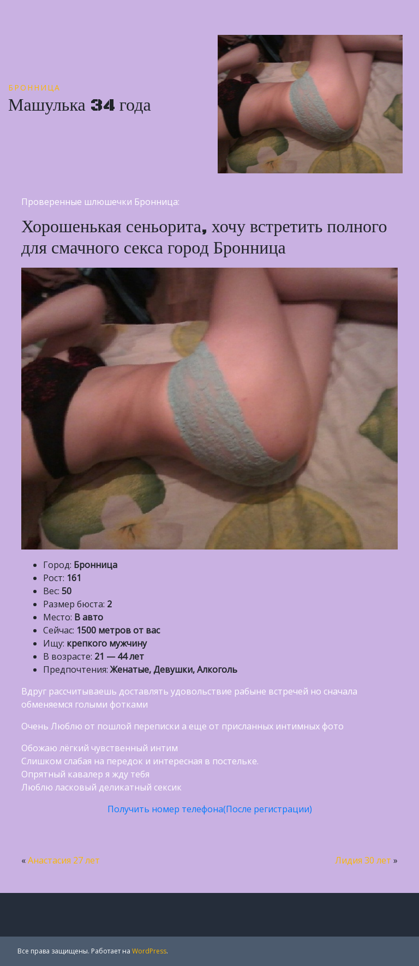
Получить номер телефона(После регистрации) (209, 809)
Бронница (34, 87)
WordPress (149, 951)
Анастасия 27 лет (64, 860)
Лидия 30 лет (363, 860)
